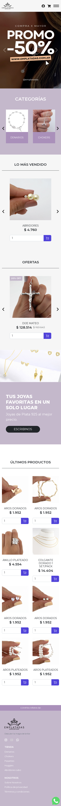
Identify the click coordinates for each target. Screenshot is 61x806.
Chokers (9, 756)
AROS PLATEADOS (15, 669)
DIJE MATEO (30, 323)
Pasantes (9, 761)
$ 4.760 (30, 230)
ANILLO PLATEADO (15, 560)
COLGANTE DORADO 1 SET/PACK (45, 563)
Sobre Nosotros (13, 782)
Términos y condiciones (17, 791)
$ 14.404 (45, 571)
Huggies (9, 765)
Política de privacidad (16, 787)
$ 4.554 (15, 564)
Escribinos (23, 429)
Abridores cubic (13, 770)
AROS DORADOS (15, 508)
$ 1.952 (15, 512)
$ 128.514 (24, 327)
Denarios (9, 751)
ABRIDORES (30, 225)
